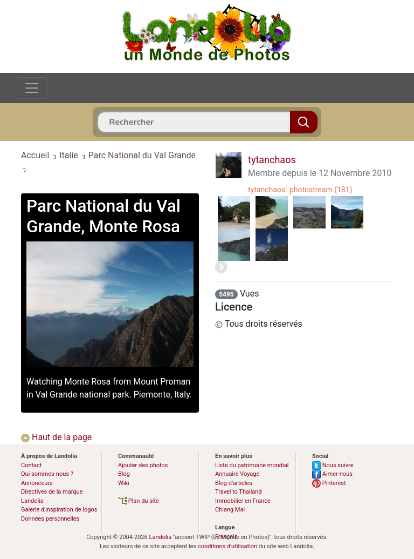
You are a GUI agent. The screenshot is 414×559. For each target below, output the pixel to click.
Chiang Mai (230, 509)
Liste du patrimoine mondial (251, 465)
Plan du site (138, 500)
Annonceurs (37, 483)
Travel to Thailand (238, 491)
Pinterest (329, 483)
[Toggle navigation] (32, 88)
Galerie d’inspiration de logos (59, 509)
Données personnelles (50, 518)
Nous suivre (333, 465)
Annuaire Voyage (237, 473)
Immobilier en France (243, 500)
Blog (124, 473)
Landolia (160, 537)
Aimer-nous (332, 473)
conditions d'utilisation (227, 546)
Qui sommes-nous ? (47, 473)
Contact (31, 465)
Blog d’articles (233, 483)
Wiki (123, 483)
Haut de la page (56, 437)
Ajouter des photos (143, 465)
